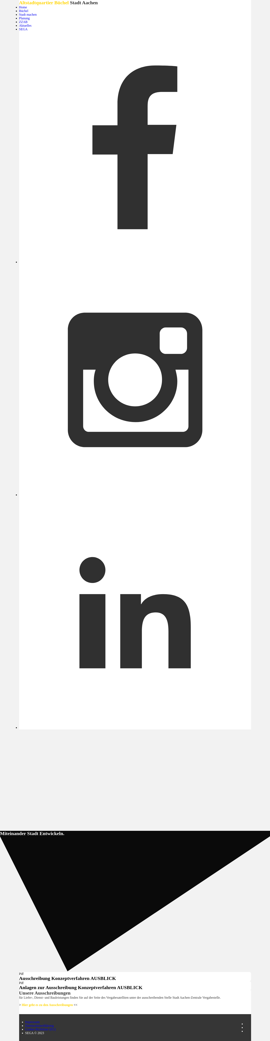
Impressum (32, 1022)
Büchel (23, 11)
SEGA (23, 29)
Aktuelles (25, 25)
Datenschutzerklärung (39, 1025)
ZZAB (23, 22)
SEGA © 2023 (34, 1033)
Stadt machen (28, 14)
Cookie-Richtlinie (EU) (40, 1029)
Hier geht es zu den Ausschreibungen (47, 1005)
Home (23, 7)
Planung (24, 18)
